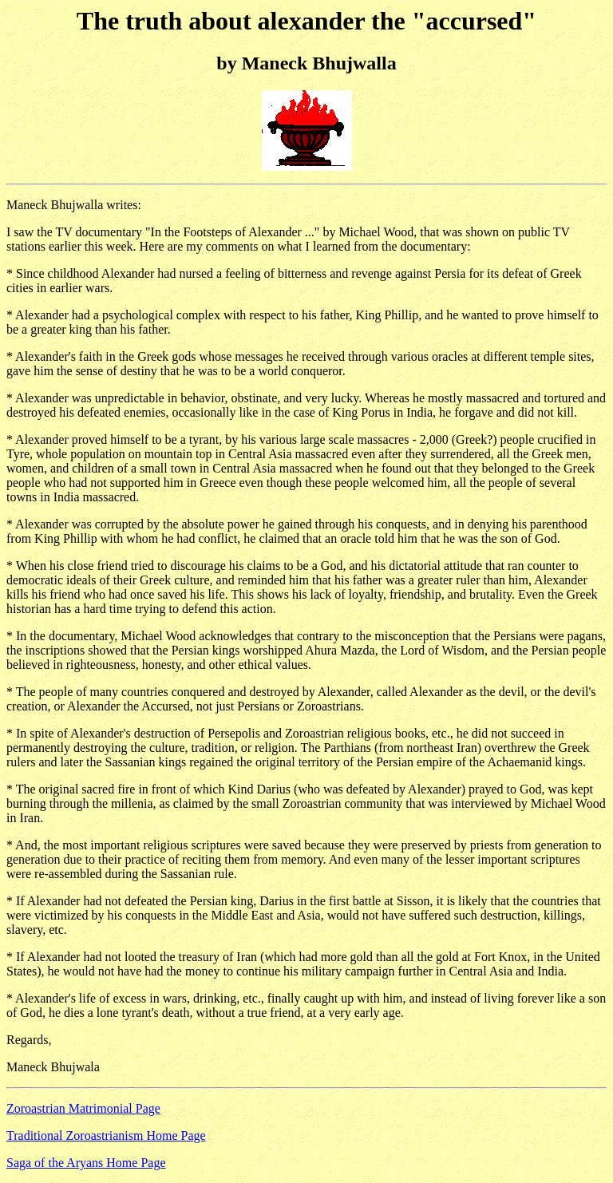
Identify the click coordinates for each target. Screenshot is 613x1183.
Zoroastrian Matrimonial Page (83, 1108)
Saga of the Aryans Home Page (86, 1162)
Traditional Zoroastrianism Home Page (106, 1135)
